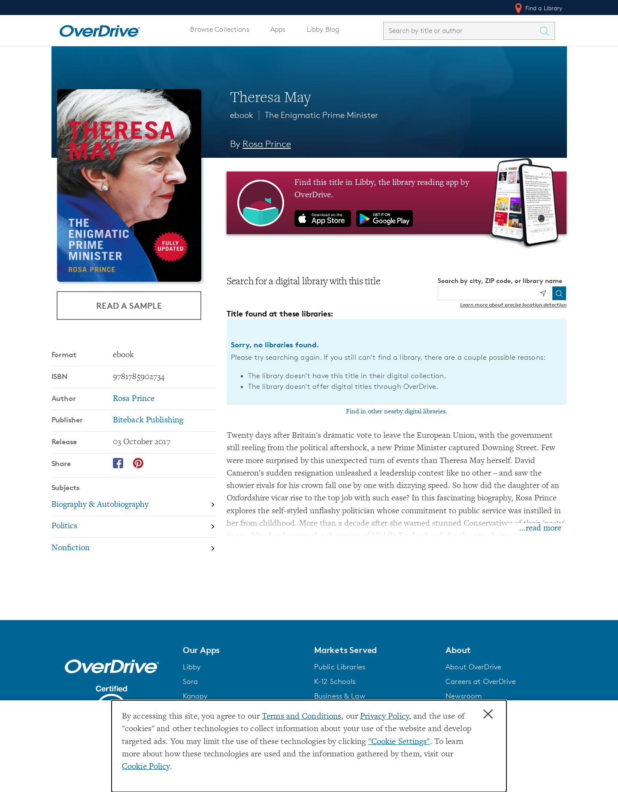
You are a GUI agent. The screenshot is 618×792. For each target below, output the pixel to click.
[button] (243, 650)
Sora (190, 681)
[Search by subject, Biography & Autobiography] (134, 505)
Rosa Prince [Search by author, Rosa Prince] (266, 144)
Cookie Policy (146, 767)
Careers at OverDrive (480, 681)
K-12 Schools (334, 681)
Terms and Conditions (301, 717)
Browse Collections (219, 29)
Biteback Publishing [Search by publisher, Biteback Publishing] (148, 420)
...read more (540, 528)
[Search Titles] (546, 30)
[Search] (559, 293)
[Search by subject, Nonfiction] (134, 548)
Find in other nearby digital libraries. (396, 411)
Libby (192, 667)
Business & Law (339, 696)
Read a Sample (129, 305)
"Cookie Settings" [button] (399, 742)
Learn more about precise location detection (513, 304)
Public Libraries (339, 667)
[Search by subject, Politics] (134, 527)
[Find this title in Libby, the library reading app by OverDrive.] (397, 203)
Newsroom (463, 696)
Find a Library (538, 8)
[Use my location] (543, 293)
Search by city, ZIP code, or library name (500, 281)
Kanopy (195, 696)
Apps (278, 29)
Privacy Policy (384, 717)
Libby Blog (323, 29)
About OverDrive (473, 667)
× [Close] (488, 714)
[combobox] (461, 30)
